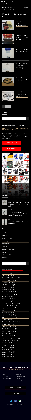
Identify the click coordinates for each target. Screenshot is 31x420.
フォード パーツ (7, 291)
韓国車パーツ (6, 349)
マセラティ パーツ (8, 310)
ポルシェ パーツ (6, 282)
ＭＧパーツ (5, 333)
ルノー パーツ (6, 319)
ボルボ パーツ (6, 345)
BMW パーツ (6, 275)
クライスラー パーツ (8, 294)
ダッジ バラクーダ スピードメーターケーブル (22, 79)
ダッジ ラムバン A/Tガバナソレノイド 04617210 (22, 50)
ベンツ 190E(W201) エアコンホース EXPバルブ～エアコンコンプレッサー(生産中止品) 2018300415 (18, 213)
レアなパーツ (6, 354)
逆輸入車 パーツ (7, 352)
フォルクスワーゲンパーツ (10, 278)
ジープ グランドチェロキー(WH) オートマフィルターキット (22, 94)
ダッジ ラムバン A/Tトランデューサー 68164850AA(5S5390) (22, 23)
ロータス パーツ (7, 326)
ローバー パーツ (7, 324)
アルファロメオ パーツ (9, 303)
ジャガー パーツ (7, 331)
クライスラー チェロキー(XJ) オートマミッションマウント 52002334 (22, 37)
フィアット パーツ (8, 305)
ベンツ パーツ (6, 273)
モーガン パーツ (7, 342)
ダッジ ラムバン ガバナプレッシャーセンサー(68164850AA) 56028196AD (22, 67)
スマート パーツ (7, 289)
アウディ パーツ (7, 280)
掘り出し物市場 (6, 356)
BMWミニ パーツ (7, 285)
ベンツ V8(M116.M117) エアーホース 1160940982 (18, 222)
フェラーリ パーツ (8, 308)
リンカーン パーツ (8, 298)
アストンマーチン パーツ (10, 338)
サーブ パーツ (6, 347)
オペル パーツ (6, 287)
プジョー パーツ (7, 315)
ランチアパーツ (6, 312)
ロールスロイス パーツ (9, 340)
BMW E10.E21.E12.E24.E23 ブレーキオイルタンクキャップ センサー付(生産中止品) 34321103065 (18, 204)
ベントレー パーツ (8, 336)
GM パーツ (5, 296)
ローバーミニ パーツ (8, 329)
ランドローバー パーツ (9, 322)
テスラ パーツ (6, 301)
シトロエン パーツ (8, 317)
